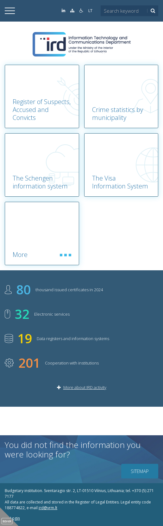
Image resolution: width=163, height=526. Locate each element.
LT (90, 10)
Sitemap (140, 471)
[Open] (10, 11)
